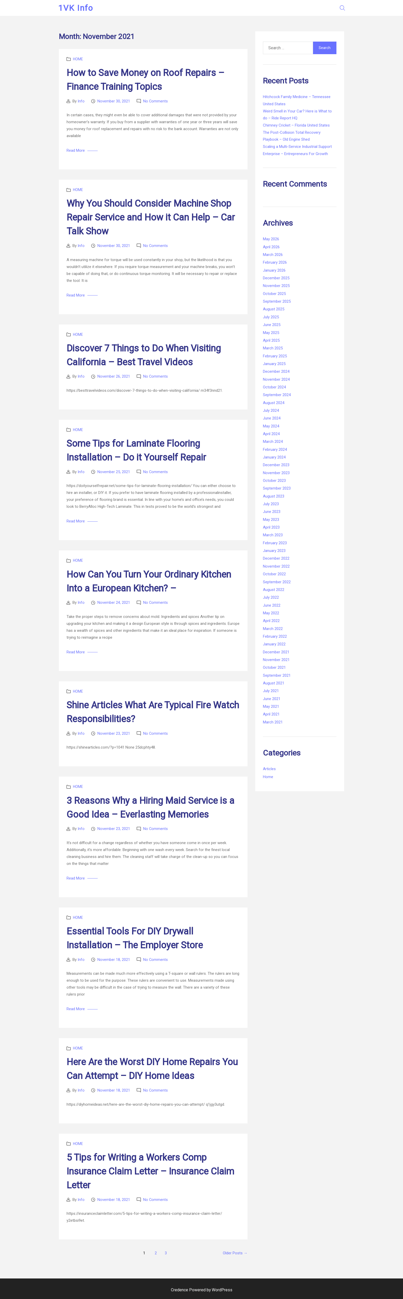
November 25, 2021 (113, 472)
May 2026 (271, 239)
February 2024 (275, 449)
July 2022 (271, 597)
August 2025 (273, 309)
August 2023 (273, 496)
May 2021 (271, 706)
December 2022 (276, 558)
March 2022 (273, 628)
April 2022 (271, 620)
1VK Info (76, 8)
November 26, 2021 (113, 376)
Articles (269, 769)
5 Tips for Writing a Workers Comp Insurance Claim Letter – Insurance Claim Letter (150, 1171)
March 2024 (273, 441)
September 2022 (277, 582)
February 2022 (275, 636)
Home (78, 59)
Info (81, 101)
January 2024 (274, 457)
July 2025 (271, 317)
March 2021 (273, 722)
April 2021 (271, 714)
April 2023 (271, 527)
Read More (76, 150)
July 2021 (271, 691)
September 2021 (277, 675)
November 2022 (276, 566)
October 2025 (274, 293)
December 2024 (276, 371)
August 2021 (273, 683)
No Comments (155, 101)
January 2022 (274, 644)
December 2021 (276, 652)
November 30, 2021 (113, 101)
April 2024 (271, 434)
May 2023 (271, 519)
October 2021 (274, 667)
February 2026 (275, 262)
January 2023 (274, 550)
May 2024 (271, 426)
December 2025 (276, 278)
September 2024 (277, 395)
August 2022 (273, 589)
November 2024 (276, 379)
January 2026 (274, 270)
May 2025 (271, 332)
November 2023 (276, 473)
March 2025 (273, 348)
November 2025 (276, 285)
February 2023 (275, 543)
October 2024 (274, 387)
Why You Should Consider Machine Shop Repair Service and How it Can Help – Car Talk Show (151, 217)
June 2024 (271, 418)
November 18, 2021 (113, 959)
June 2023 (271, 511)
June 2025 (271, 324)
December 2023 (276, 465)
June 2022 (271, 605)
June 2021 (271, 698)
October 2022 (274, 574)
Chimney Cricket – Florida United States (296, 125)
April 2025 (271, 340)
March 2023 (273, 535)
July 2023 (271, 504)
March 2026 (273, 254)
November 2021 (276, 659)
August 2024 (273, 402)
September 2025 (277, 301)
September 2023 (277, 488)
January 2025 (274, 363)
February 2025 (275, 356)
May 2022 (271, 613)
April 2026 (271, 247)
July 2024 (271, 410)
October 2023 (274, 480)
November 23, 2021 (113, 733)
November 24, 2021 (113, 602)
